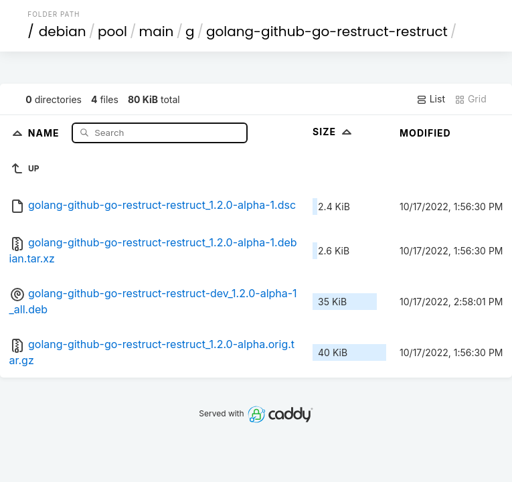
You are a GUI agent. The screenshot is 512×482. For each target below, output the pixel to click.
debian (62, 31)
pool (112, 31)
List (430, 99)
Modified (425, 133)
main (156, 31)
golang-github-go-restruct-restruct (327, 31)
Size (334, 131)
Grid (470, 99)
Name (45, 132)
